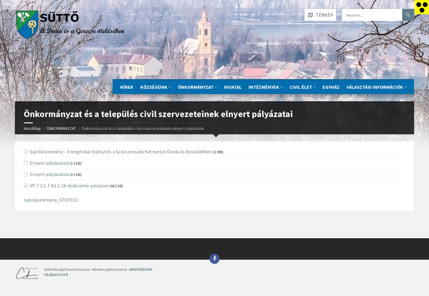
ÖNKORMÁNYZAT (196, 87)
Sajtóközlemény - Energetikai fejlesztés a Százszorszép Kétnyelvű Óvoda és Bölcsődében (121, 152)
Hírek (126, 87)
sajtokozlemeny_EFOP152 (51, 200)
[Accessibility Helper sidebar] (422, 7)
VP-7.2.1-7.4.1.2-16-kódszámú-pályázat (69, 185)
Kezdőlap (32, 128)
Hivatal (233, 87)
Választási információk (374, 87)
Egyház (331, 87)
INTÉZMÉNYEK (263, 87)
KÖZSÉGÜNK (153, 87)
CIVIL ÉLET (301, 87)
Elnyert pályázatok (49, 163)
